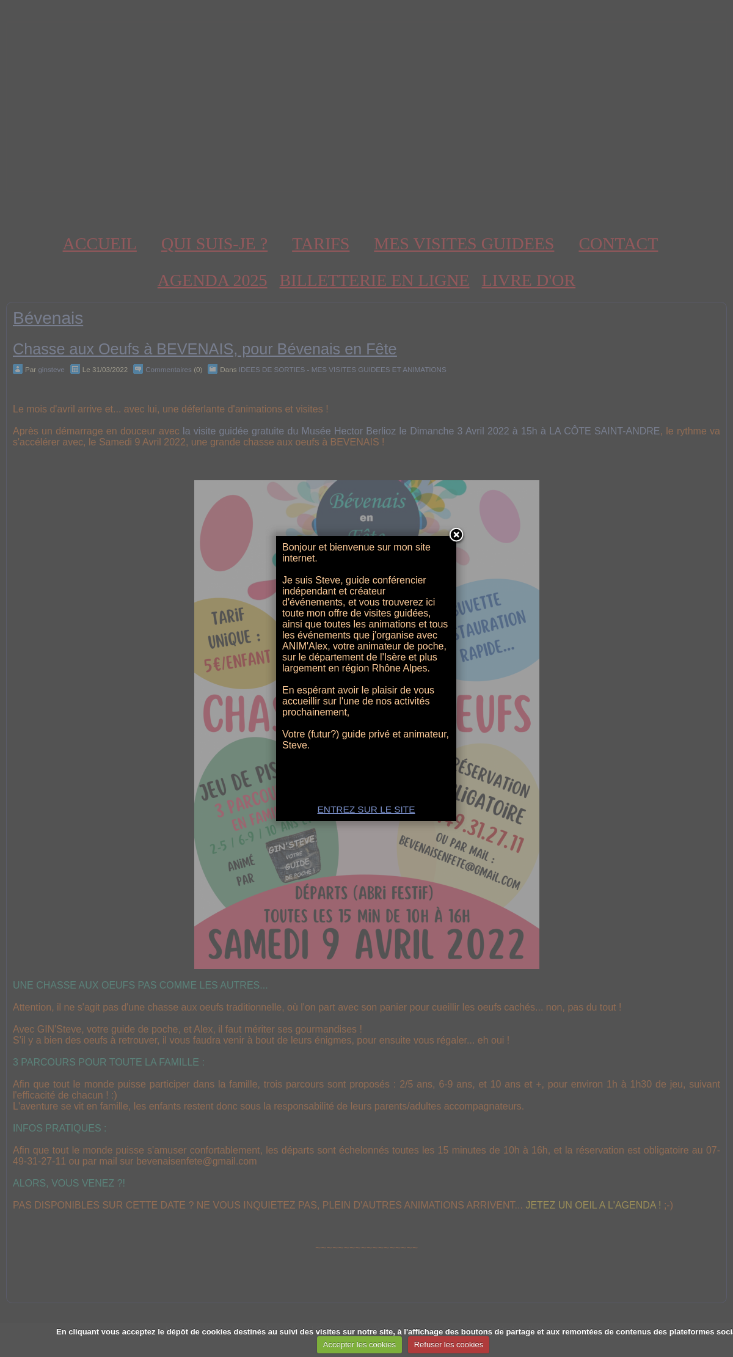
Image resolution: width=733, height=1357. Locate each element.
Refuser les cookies (448, 1344)
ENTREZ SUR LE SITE (366, 809)
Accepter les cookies (359, 1344)
